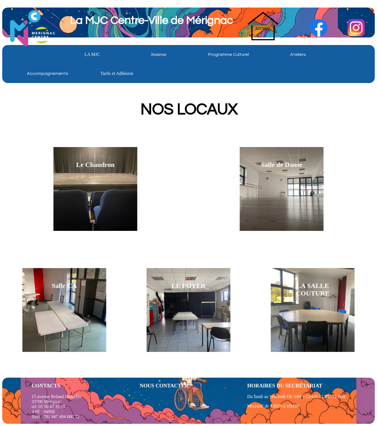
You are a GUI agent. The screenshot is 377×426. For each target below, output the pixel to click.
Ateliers (298, 54)
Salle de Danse (281, 164)
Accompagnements (47, 73)
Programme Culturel (228, 54)
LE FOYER (188, 285)
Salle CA (64, 285)
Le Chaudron (95, 164)
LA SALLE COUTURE (312, 289)
